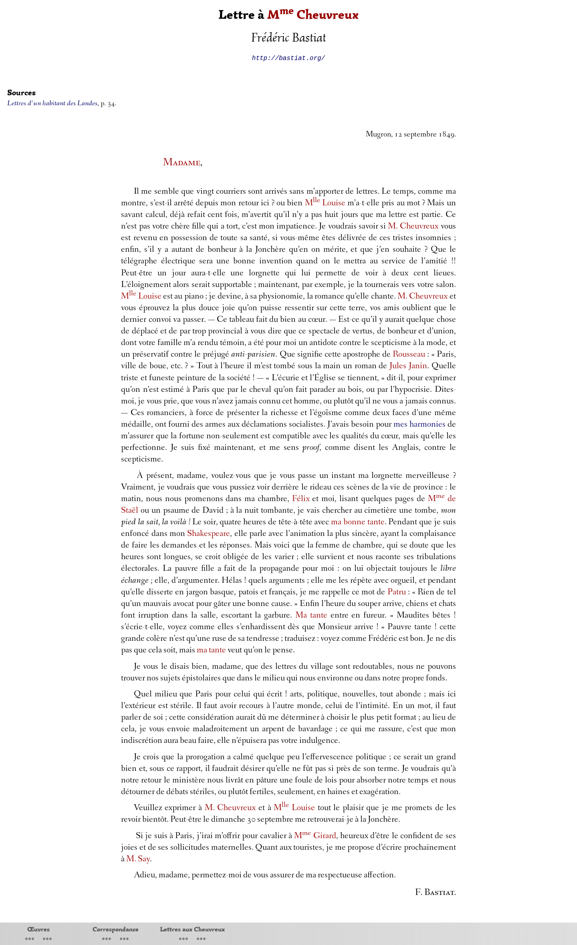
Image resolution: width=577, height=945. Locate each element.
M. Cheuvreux (413, 227)
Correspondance (116, 929)
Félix (301, 499)
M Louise (325, 203)
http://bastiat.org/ (288, 57)
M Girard (315, 836)
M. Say (138, 859)
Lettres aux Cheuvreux (192, 929)
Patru (396, 592)
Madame (181, 163)
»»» (47, 939)
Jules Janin (408, 366)
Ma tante (311, 616)
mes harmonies (419, 425)
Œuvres (38, 929)
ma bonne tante (358, 522)
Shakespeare (208, 534)
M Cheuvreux (313, 14)
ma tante (211, 650)
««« (29, 939)
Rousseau (409, 355)
